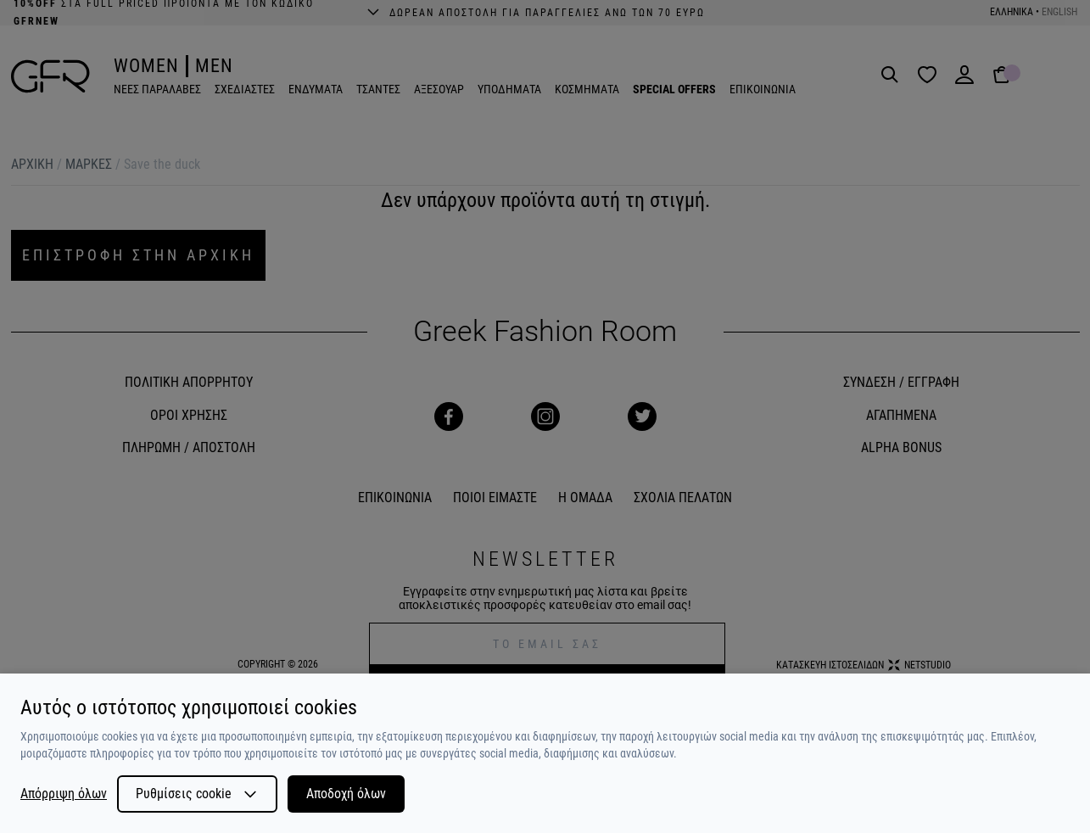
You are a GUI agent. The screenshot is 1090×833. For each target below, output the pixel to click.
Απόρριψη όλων (63, 794)
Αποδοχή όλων (346, 793)
